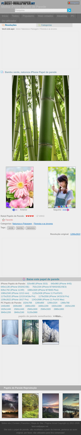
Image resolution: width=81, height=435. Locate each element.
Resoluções (9, 25)
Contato (16, 423)
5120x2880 (32, 312)
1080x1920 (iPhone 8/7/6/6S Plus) (42, 290)
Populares (28, 16)
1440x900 (5, 306)
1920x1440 (6, 309)
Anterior (20, 189)
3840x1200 (6, 312)
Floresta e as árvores (48, 29)
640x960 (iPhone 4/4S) (61, 284)
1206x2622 (75, 234)
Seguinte (62, 189)
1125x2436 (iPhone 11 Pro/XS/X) (47, 293)
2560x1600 (32, 309)
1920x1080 (56, 306)
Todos (15, 16)
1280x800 (39, 303)
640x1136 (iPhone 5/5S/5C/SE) (15, 287)
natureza (31, 228)
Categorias (45, 25)
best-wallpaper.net (40, 426)
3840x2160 (19, 312)
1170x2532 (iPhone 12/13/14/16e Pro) (18, 296)
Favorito (9, 220)
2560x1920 (46, 309)
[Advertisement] (40, 50)
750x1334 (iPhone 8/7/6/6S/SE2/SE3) (49, 287)
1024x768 (27, 303)
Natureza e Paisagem (30, 29)
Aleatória (62, 16)
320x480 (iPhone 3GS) (37, 284)
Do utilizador (9, 20)
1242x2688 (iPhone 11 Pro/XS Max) (48, 300)
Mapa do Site (37, 423)
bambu (20, 228)
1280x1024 (52, 303)
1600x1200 (43, 306)
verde (10, 228)
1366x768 (65, 303)
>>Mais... (57, 316)
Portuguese (73, 3)
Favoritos (25, 423)
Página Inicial (51, 423)
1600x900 (17, 306)
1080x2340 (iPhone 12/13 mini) (15, 293)
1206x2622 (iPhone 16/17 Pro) (14, 300)
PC (73, 16)
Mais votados (45, 16)
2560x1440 (19, 309)
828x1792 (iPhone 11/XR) (12, 290)
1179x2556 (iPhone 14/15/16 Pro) (54, 296)
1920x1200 (70, 306)
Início (5, 16)
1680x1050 (30, 306)
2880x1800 (59, 309)
